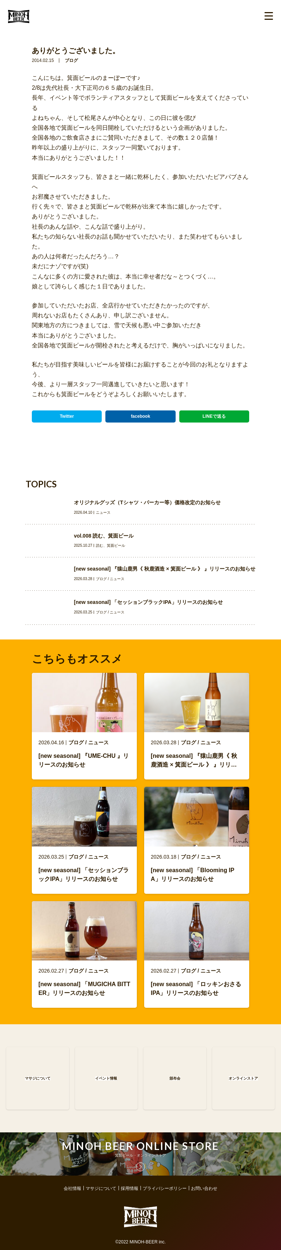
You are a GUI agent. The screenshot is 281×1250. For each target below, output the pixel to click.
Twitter (67, 416)
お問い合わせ (204, 1188)
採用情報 (129, 1188)
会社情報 (72, 1188)
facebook (140, 416)
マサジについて (101, 1188)
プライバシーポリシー (165, 1188)
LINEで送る (214, 416)
